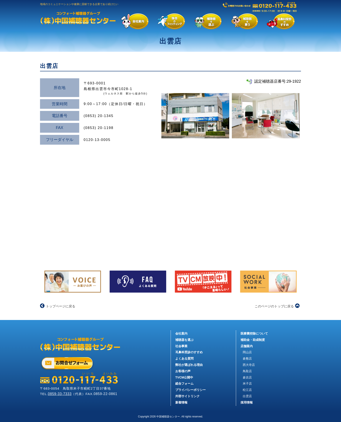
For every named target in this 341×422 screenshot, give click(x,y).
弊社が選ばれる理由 (189, 365)
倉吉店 (247, 377)
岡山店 (247, 352)
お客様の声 (183, 371)
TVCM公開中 (184, 377)
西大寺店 (249, 365)
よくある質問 (184, 358)
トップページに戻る (57, 306)
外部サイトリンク (187, 396)
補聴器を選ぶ (184, 340)
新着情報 (181, 402)
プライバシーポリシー (190, 390)
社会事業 (181, 346)
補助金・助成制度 (253, 340)
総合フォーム (184, 383)
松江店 (247, 390)
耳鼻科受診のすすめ (189, 352)
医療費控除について (254, 333)
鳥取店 (247, 371)
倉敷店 (247, 358)
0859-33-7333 (60, 394)
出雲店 (247, 396)
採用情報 (247, 402)
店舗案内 (247, 346)
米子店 (247, 383)
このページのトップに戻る (277, 306)
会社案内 (181, 333)
